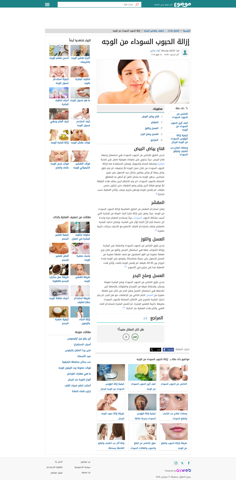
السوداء (138, 217)
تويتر (158, 349)
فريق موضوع (56, 473)
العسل (149, 295)
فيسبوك (170, 349)
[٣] (126, 266)
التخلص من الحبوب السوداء (180, 116)
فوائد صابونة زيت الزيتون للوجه (74, 368)
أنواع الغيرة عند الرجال (79, 380)
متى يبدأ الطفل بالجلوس (78, 350)
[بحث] (137, 4)
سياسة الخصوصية (82, 467)
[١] (156, 193)
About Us (86, 473)
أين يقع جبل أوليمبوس (79, 339)
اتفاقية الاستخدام (54, 467)
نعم (135, 336)
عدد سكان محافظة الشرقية (76, 362)
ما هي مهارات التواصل (79, 374)
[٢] (156, 230)
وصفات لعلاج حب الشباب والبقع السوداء (179, 151)
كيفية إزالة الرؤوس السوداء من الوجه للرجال (179, 138)
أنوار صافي (155, 51)
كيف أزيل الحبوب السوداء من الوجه (179, 126)
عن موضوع (85, 462)
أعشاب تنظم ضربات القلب (78, 386)
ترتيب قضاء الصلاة (81, 391)
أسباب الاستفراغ (82, 344)
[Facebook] (188, 463)
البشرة (160, 163)
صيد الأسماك (84, 356)
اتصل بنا (58, 462)
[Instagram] (176, 463)
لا (126, 336)
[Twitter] (182, 463)
